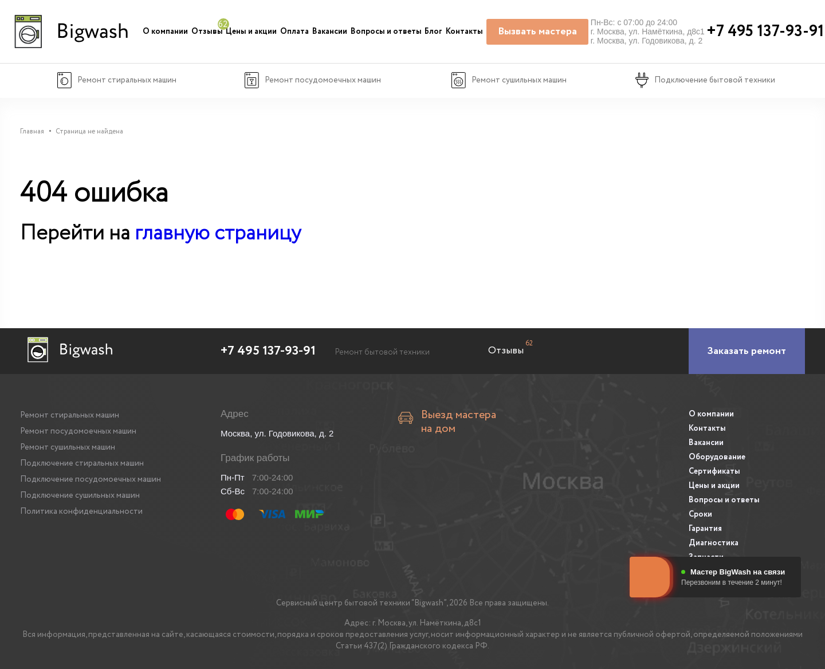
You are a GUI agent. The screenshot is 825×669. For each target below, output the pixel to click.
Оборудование (717, 457)
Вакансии (329, 31)
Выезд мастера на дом (458, 422)
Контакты (464, 31)
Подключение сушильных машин (80, 495)
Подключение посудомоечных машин (90, 479)
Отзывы (207, 31)
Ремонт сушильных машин (67, 447)
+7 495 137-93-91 (268, 351)
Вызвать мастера (537, 31)
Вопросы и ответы (386, 31)
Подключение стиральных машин (82, 463)
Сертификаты (714, 471)
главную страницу (218, 233)
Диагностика (713, 543)
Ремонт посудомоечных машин (78, 431)
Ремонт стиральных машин (69, 415)
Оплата (294, 31)
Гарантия (705, 528)
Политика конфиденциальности (81, 511)
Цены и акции (251, 31)
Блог (433, 31)
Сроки (700, 514)
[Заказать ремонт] (747, 351)
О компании (165, 31)
